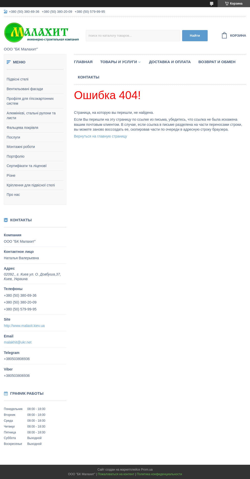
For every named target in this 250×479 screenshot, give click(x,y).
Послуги (13, 137)
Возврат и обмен (216, 62)
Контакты (88, 77)
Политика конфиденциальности (159, 474)
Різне (11, 175)
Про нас (13, 195)
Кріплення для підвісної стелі (31, 185)
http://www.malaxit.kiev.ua (24, 326)
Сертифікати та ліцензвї (27, 166)
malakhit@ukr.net (17, 342)
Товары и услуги (118, 62)
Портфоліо (15, 156)
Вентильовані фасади (25, 89)
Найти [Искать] (195, 35)
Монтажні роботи (21, 147)
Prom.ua (147, 469)
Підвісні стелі (17, 79)
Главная (83, 62)
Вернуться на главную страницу (100, 136)
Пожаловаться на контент (116, 474)
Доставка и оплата (170, 62)
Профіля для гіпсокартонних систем (30, 101)
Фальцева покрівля (22, 128)
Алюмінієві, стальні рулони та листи (31, 115)
